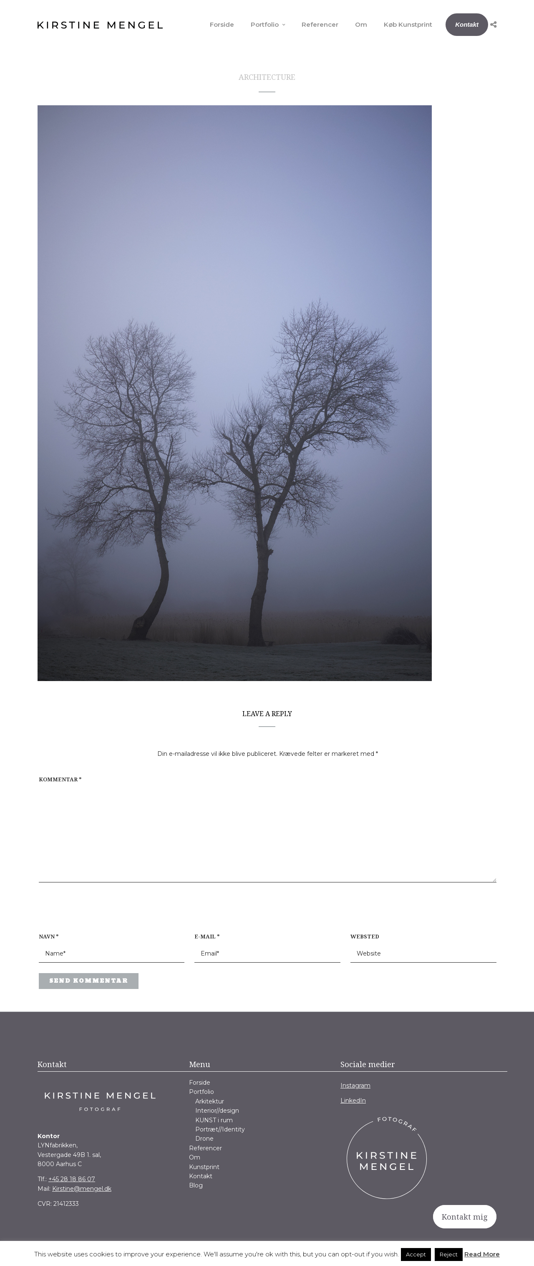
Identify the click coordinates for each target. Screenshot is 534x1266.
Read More (482, 1254)
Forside (222, 24)
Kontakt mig (465, 1217)
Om (361, 24)
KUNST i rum (214, 1120)
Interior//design (217, 1110)
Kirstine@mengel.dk (81, 1188)
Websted (364, 936)
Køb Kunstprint (408, 24)
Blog (196, 1185)
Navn (49, 936)
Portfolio (265, 24)
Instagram (355, 1085)
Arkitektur (209, 1101)
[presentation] (92, 911)
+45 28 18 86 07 (71, 1179)
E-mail (207, 936)
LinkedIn (353, 1100)
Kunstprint (204, 1167)
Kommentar (60, 779)
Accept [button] (416, 1254)
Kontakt (467, 24)
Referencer (320, 24)
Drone (204, 1138)
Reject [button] (449, 1254)
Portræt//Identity (220, 1129)
